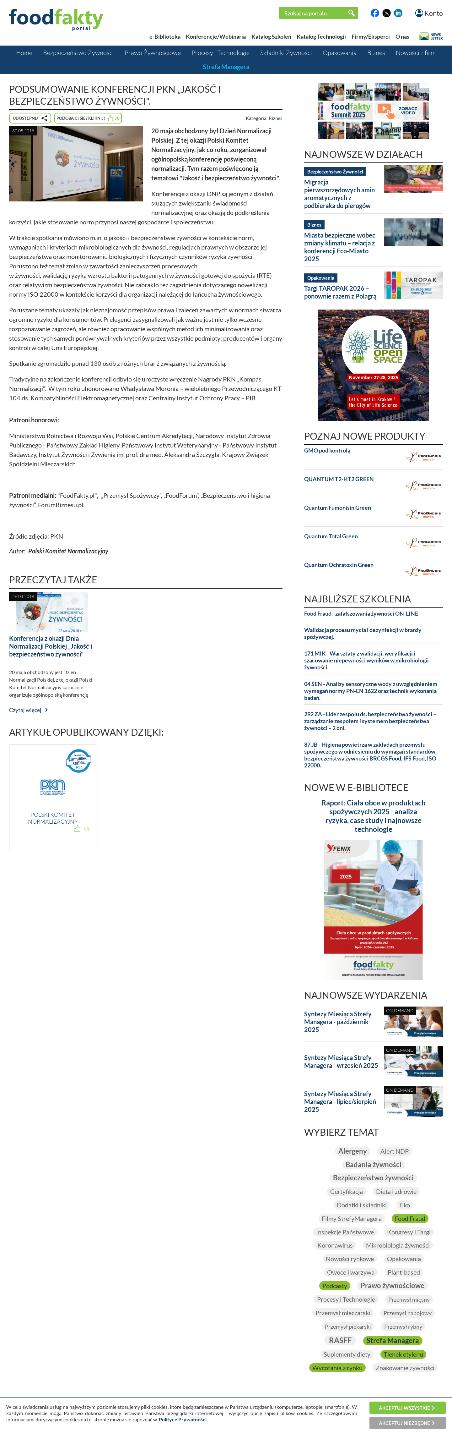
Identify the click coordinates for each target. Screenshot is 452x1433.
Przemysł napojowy (408, 1312)
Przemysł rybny (403, 1326)
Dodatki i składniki (362, 1205)
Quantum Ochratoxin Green (339, 565)
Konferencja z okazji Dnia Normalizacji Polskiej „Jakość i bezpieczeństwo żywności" (50, 646)
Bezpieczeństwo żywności (373, 1177)
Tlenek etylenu (403, 1354)
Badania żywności (373, 1164)
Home (24, 53)
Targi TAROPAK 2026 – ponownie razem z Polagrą (340, 292)
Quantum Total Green (331, 536)
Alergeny (352, 1151)
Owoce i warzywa (350, 1272)
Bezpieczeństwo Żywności (78, 53)
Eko (405, 1205)
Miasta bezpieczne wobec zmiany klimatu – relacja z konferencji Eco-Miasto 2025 (339, 246)
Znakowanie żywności (405, 1367)
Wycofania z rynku (337, 1367)
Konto (433, 13)
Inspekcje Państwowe (345, 1232)
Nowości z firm (416, 53)
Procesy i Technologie (220, 53)
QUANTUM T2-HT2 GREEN (339, 479)
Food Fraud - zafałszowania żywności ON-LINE (361, 613)
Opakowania (340, 53)
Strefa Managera (226, 66)
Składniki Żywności (286, 53)
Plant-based (404, 1272)
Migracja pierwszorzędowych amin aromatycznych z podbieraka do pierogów (339, 193)
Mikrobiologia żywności (398, 1245)
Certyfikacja (346, 1191)
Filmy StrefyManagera (352, 1218)
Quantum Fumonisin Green (337, 507)
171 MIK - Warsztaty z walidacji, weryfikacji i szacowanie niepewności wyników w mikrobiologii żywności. (366, 660)
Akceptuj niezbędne (404, 1423)
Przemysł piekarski (348, 1326)
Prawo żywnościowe (392, 1285)
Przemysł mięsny (409, 1299)
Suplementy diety (347, 1354)
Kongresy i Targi (409, 1232)
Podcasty (334, 1285)
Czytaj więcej (25, 709)
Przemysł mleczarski (342, 1312)
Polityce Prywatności (183, 1419)
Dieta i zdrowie (396, 1191)
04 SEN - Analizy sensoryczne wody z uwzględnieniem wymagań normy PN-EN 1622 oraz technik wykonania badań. (370, 691)
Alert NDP (394, 1151)
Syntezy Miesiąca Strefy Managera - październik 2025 (338, 1021)
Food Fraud (410, 1218)
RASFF (340, 1340)
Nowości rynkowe (350, 1258)
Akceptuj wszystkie (404, 1408)
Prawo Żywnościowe (153, 53)
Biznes (376, 53)
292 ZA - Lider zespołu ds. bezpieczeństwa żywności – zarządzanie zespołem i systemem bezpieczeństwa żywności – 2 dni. (370, 721)
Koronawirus (335, 1245)
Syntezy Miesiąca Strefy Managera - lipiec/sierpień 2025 (340, 1101)
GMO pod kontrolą (327, 450)
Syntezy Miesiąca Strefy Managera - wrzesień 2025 (341, 1061)
